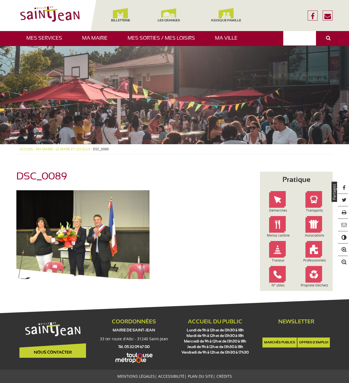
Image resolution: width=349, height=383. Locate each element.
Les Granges (168, 15)
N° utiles (278, 285)
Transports (314, 210)
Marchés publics (279, 342)
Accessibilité (171, 376)
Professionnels (314, 260)
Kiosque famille (226, 15)
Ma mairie (97, 41)
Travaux (278, 260)
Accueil (26, 149)
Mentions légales (136, 376)
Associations (314, 235)
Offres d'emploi (313, 342)
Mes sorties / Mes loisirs (163, 41)
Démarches (278, 210)
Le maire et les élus (73, 149)
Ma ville (228, 41)
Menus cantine (278, 235)
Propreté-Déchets (314, 285)
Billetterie (120, 15)
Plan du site (200, 376)
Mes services (46, 41)
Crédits (224, 376)
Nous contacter (53, 352)
